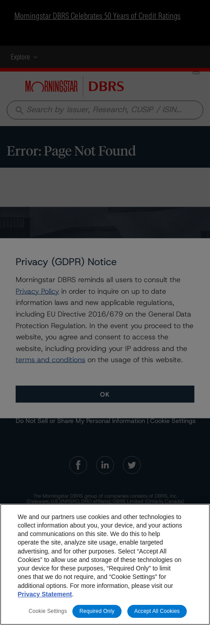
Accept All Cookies (157, 611)
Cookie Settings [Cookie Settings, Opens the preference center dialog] (48, 611)
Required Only (97, 611)
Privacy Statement (45, 594)
